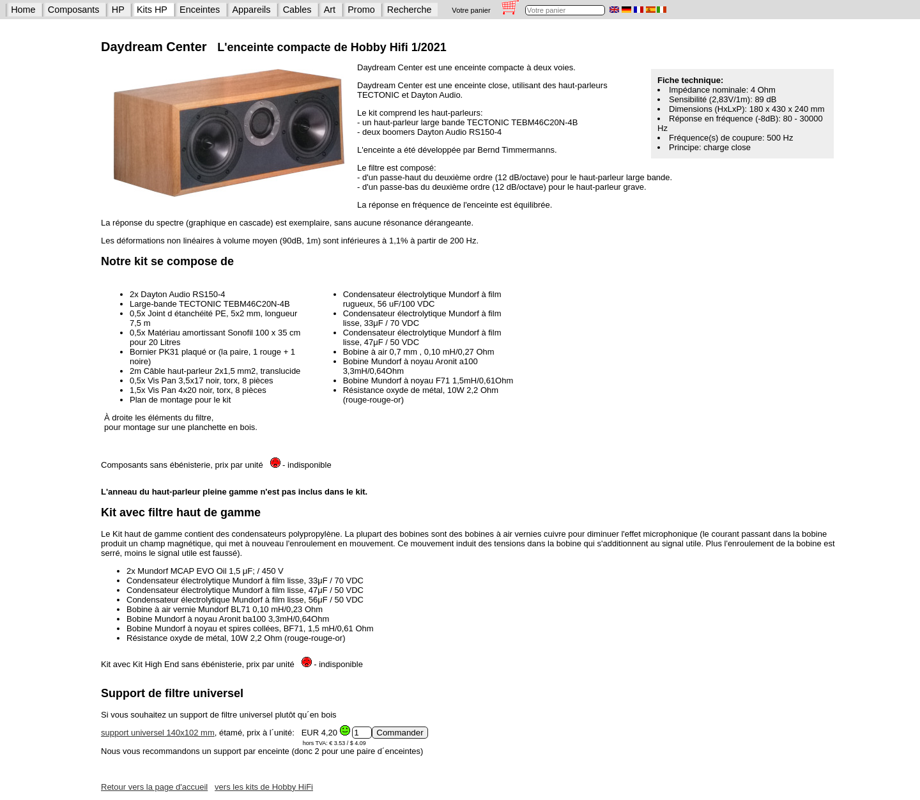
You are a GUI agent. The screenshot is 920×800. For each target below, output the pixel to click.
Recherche (409, 9)
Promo (361, 9)
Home (23, 9)
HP (118, 9)
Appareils (252, 9)
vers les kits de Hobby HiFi (264, 787)
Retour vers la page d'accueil (154, 787)
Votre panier (471, 10)
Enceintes (200, 9)
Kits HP (152, 9)
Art (329, 9)
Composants (74, 9)
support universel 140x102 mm (158, 732)
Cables (297, 9)
